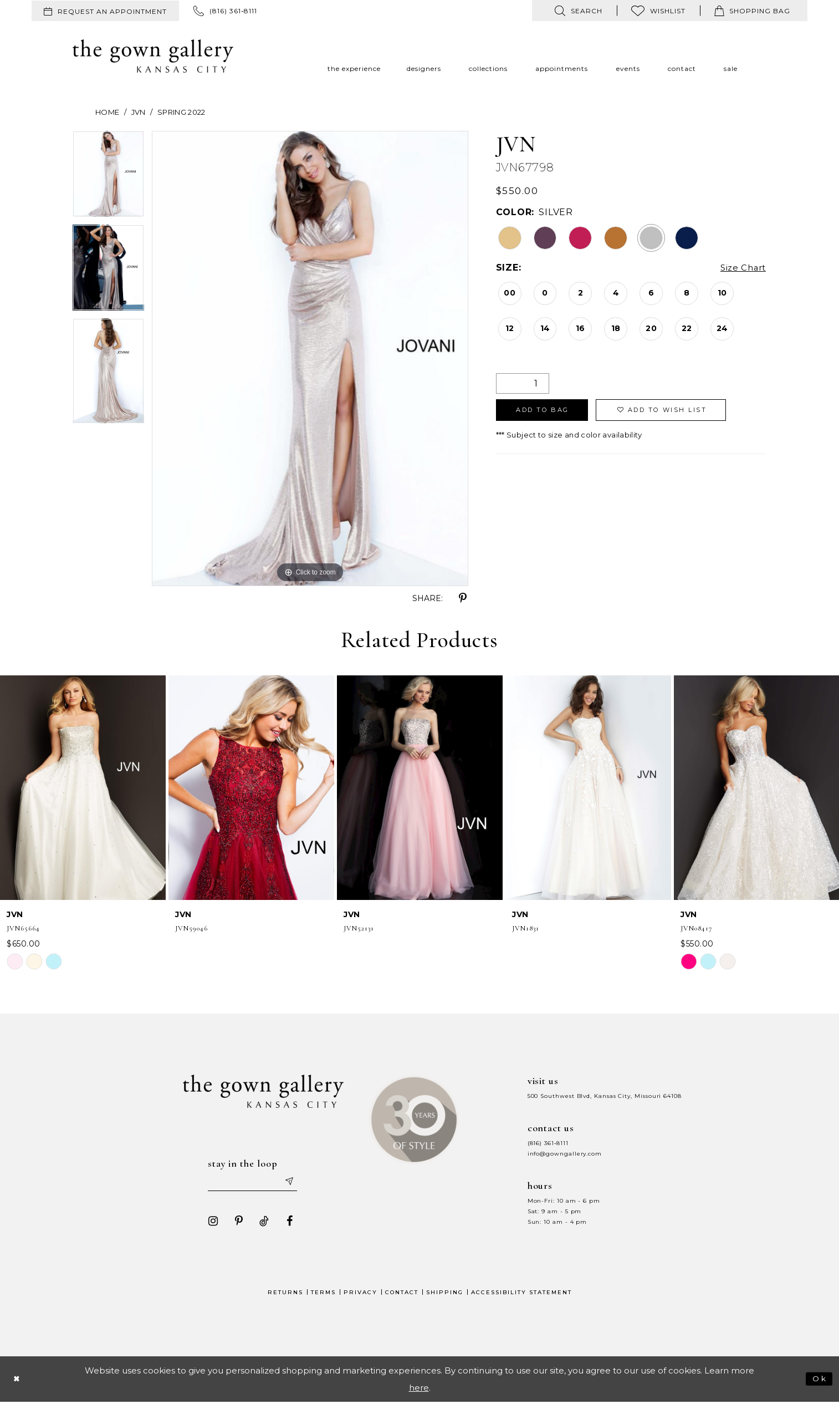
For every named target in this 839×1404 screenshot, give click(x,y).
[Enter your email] (252, 1182)
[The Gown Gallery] (153, 56)
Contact (401, 1294)
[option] (108, 178)
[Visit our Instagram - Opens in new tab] (209, 1222)
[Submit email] (292, 1182)
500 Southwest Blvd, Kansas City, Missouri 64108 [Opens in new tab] (605, 1096)
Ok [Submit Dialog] (819, 1380)
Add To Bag (548, 412)
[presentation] (83, 787)
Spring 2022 (181, 112)
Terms (323, 1294)
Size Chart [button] (741, 268)
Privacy (360, 1294)
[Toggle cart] (752, 10)
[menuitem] (105, 11)
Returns (285, 1294)
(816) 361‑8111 (548, 1143)
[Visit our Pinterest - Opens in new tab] (235, 1222)
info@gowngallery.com (565, 1153)
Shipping (444, 1294)
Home (107, 112)
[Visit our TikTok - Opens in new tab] (260, 1222)
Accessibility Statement (521, 1294)
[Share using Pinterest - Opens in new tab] (462, 598)
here (419, 1389)
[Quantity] (522, 383)
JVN (138, 112)
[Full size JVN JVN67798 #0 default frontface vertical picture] (310, 358)
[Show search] (578, 10)
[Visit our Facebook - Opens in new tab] (285, 1222)
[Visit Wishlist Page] (658, 10)
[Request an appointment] (105, 11)
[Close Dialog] (18, 1380)
